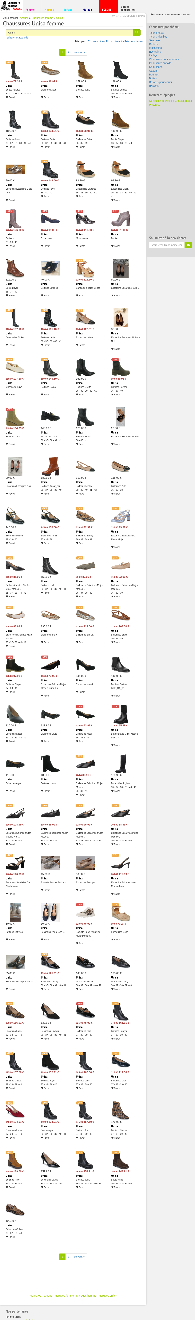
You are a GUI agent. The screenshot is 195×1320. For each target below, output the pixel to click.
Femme (32, 9)
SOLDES (108, 10)
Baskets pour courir (160, 82)
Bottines (154, 74)
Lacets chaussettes (128, 8)
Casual (153, 70)
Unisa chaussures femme (128, 15)
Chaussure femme (42, 17)
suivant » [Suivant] (79, 52)
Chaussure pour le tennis (164, 59)
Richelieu (154, 44)
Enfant (70, 9)
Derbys (153, 55)
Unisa (59, 17)
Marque (89, 10)
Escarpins (155, 51)
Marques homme (86, 1295)
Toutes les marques (40, 1295)
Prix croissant (114, 41)
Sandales (154, 40)
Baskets (154, 85)
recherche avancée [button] (17, 37)
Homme (51, 9)
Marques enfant (108, 1295)
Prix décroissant (133, 41)
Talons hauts (156, 32)
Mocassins (155, 47)
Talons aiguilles (158, 36)
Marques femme (64, 1295)
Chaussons (155, 66)
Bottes (153, 78)
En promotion (96, 41)
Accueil (24, 17)
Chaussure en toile (160, 63)
